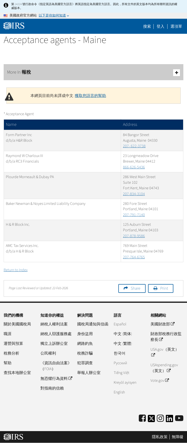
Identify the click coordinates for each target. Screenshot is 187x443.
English (119, 392)
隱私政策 (160, 436)
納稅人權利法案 (54, 324)
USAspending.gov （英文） (164, 368)
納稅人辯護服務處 (56, 334)
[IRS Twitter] (151, 420)
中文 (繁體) (123, 343)
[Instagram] (160, 419)
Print (164, 288)
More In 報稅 (93, 72)
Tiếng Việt (121, 372)
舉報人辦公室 (89, 372)
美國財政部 (162, 324)
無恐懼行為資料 (56, 378)
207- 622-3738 (134, 146)
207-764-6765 (134, 257)
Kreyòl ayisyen (125, 382)
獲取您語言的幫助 (90, 95)
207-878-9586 (134, 236)
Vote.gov (159, 380)
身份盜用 (85, 334)
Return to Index (16, 270)
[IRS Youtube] (179, 419)
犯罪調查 (85, 363)
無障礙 (177, 436)
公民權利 (48, 353)
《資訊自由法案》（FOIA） (56, 366)
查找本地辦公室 (17, 372)
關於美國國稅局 (17, 324)
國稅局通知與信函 (92, 324)
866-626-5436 (134, 167)
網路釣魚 (85, 343)
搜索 (147, 26)
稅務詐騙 (85, 353)
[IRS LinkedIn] (169, 420)
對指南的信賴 (52, 388)
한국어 (119, 353)
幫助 (7, 363)
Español (120, 324)
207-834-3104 (134, 194)
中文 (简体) (123, 334)
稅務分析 (11, 353)
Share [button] (135, 288)
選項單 (176, 26)
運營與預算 (13, 343)
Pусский (120, 363)
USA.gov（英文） (164, 352)
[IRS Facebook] (142, 419)
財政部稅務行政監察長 (166, 336)
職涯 (7, 334)
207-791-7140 (134, 214)
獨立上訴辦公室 (54, 343)
